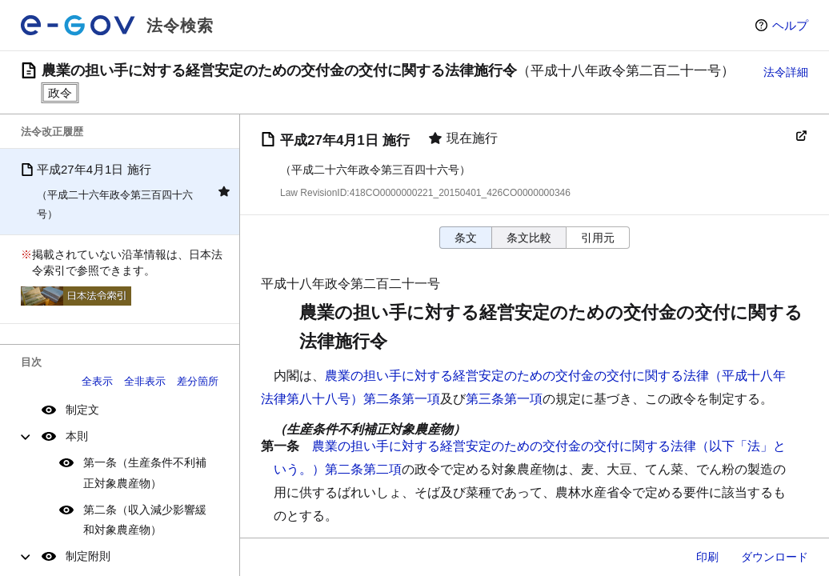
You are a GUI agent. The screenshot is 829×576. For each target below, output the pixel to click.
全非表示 (145, 381)
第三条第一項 (504, 399)
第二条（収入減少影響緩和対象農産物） (144, 519)
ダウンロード (774, 556)
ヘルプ (790, 25)
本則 (77, 436)
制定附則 (88, 556)
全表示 (97, 381)
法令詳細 (785, 72)
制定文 (82, 409)
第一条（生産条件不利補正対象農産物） (144, 472)
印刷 (707, 556)
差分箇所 (197, 381)
